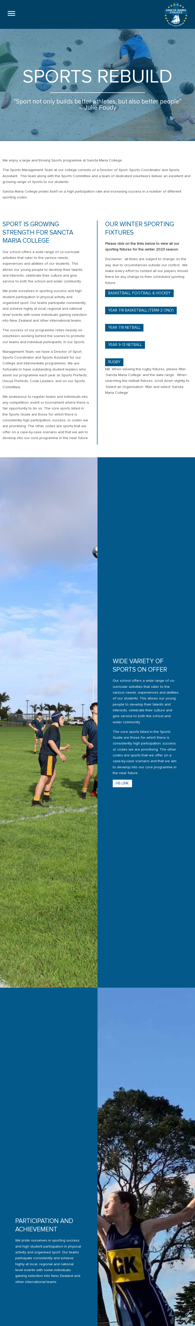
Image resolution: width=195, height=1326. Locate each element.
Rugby (114, 376)
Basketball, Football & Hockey (139, 307)
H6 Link (122, 798)
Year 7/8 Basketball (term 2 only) (141, 325)
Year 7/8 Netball (124, 342)
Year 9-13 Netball (125, 359)
